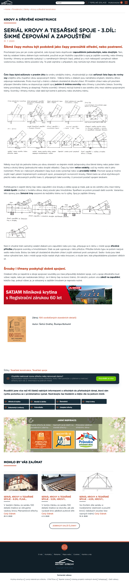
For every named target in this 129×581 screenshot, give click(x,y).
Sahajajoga (102, 579)
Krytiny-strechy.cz (17, 579)
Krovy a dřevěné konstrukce (43, 9)
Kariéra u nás (87, 554)
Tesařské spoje (39, 370)
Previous (29, 441)
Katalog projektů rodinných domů (84, 579)
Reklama (57, 554)
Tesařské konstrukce (20, 370)
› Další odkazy (113, 579)
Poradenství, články (20, 9)
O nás (40, 554)
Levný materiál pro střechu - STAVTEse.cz (41, 579)
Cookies (76, 554)
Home (7, 9)
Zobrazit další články (64, 526)
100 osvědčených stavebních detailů (57, 318)
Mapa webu (67, 554)
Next (100, 441)
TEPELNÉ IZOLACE (98, 3)
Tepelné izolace (64, 579)
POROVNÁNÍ (115, 3)
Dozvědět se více (106, 378)
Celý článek (9, 514)
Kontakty (48, 554)
